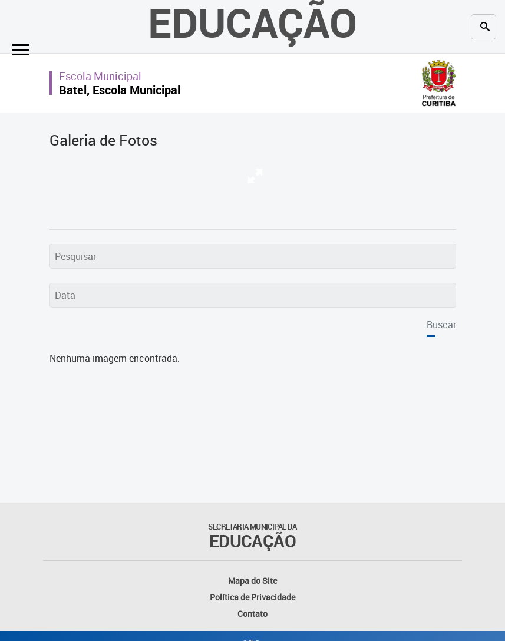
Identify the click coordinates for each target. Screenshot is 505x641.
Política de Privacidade (252, 597)
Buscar (441, 324)
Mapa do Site (252, 580)
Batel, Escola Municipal (119, 90)
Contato (252, 613)
